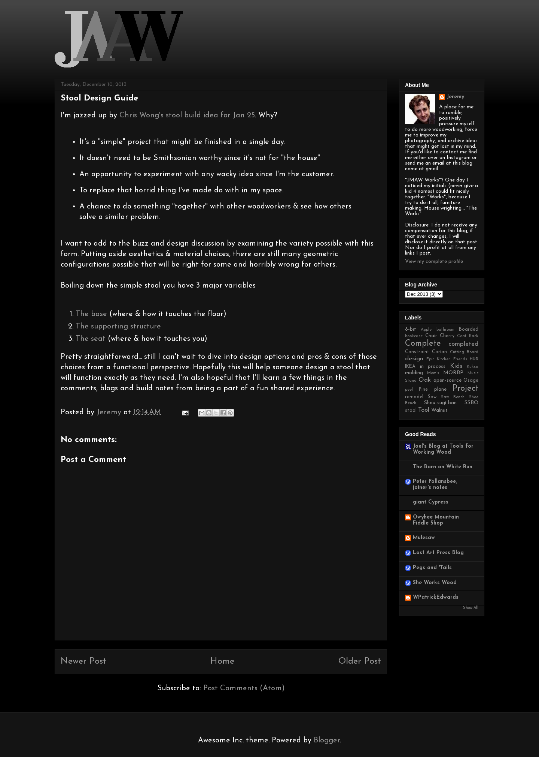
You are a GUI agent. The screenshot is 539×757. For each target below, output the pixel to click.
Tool (423, 410)
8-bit (410, 329)
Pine (423, 389)
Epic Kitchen (438, 359)
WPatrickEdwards (436, 597)
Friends (460, 359)
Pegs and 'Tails (432, 568)
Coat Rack (467, 336)
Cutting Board (464, 352)
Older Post (359, 661)
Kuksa (472, 367)
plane (440, 389)
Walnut (439, 410)
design (414, 358)
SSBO (471, 403)
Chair (431, 336)
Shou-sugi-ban (440, 403)
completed (463, 344)
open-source (447, 380)
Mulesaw (424, 538)
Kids (456, 366)
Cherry (447, 336)
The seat (91, 339)
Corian (439, 352)
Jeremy (455, 97)
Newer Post (83, 661)
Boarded (468, 329)
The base (92, 314)
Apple (426, 330)
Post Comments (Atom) (244, 688)
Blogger (327, 740)
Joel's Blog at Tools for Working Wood (443, 449)
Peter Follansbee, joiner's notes (435, 484)
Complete (423, 343)
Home (222, 661)
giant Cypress (430, 502)
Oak (424, 380)
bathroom (445, 330)
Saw (432, 397)
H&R (474, 359)
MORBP (453, 373)
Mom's (433, 373)
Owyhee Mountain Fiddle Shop (436, 520)
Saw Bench (453, 397)
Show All (470, 608)
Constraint (417, 352)
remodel (414, 397)
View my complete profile (434, 261)
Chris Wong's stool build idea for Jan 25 (187, 115)
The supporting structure (118, 326)
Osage (470, 380)
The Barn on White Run (442, 467)
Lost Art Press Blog (438, 553)
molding (414, 373)
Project (465, 388)
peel (409, 390)
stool (411, 410)
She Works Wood (435, 583)
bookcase (414, 336)
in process (433, 366)
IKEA (410, 366)
